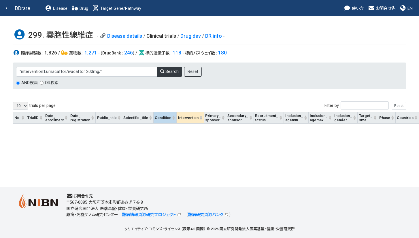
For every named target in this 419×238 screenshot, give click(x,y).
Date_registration (80, 118)
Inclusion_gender (343, 118)
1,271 (90, 53)
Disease (56, 8)
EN (406, 8)
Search (169, 71)
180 (222, 53)
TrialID (33, 118)
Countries (405, 118)
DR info (213, 36)
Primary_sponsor (213, 118)
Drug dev (190, 36)
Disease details (124, 36)
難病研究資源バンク (205, 214)
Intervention (188, 118)
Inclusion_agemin (294, 118)
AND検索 (29, 82)
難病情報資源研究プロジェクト (149, 214)
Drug (79, 8)
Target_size (366, 118)
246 (128, 53)
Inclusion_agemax (319, 118)
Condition (163, 118)
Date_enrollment (54, 118)
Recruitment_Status (266, 118)
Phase (384, 118)
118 (177, 53)
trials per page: (34, 106)
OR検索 (51, 82)
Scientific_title (135, 118)
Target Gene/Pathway (116, 8)
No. (17, 118)
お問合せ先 (381, 8)
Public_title (107, 118)
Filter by (365, 105)
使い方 (354, 8)
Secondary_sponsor (237, 118)
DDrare (22, 8)
